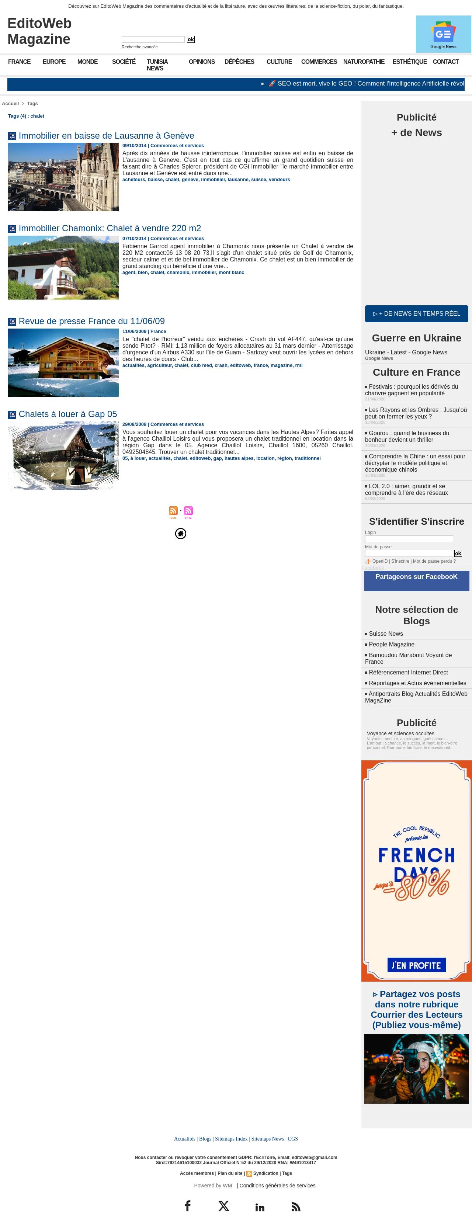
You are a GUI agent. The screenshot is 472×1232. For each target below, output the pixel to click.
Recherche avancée (140, 47)
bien (143, 272)
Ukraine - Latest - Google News (406, 352)
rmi (298, 365)
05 (125, 458)
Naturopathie (364, 62)
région (284, 458)
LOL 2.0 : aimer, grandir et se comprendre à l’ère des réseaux (406, 489)
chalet (172, 179)
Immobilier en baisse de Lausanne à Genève (106, 135)
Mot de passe (378, 546)
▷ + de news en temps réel (417, 313)
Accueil (10, 103)
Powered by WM (213, 1185)
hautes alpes (239, 458)
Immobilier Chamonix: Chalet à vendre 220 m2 (110, 228)
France (19, 62)
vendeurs (279, 179)
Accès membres (197, 1173)
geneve (190, 179)
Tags (32, 103)
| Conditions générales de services (276, 1185)
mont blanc (231, 272)
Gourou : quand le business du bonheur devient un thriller (407, 436)
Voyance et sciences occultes (400, 733)
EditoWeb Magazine (39, 31)
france (261, 365)
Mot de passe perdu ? (434, 561)
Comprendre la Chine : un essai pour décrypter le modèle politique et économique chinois (415, 463)
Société (123, 62)
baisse (155, 179)
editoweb (240, 365)
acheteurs (133, 179)
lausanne (238, 179)
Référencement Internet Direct (408, 672)
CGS (293, 1139)
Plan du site (230, 1173)
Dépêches (239, 62)
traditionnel (308, 458)
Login (370, 532)
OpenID (380, 561)
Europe (54, 62)
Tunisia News (157, 65)
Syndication (265, 1173)
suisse (258, 179)
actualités (133, 365)
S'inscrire (400, 561)
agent (128, 272)
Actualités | (186, 1139)
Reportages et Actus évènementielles (417, 683)
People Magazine (392, 644)
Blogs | (206, 1139)
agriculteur (159, 365)
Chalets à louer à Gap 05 (68, 414)
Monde (87, 62)
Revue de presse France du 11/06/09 (92, 321)
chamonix (178, 272)
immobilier (213, 179)
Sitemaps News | (269, 1139)
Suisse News (386, 634)
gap (218, 458)
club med (201, 365)
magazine (281, 365)
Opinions (202, 62)
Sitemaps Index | (232, 1139)
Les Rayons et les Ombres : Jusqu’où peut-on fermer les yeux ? (416, 413)
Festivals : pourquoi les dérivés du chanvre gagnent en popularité (411, 390)
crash (221, 365)
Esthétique (410, 62)
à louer (138, 458)
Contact (446, 62)
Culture (279, 62)
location (265, 458)
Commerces (319, 62)
